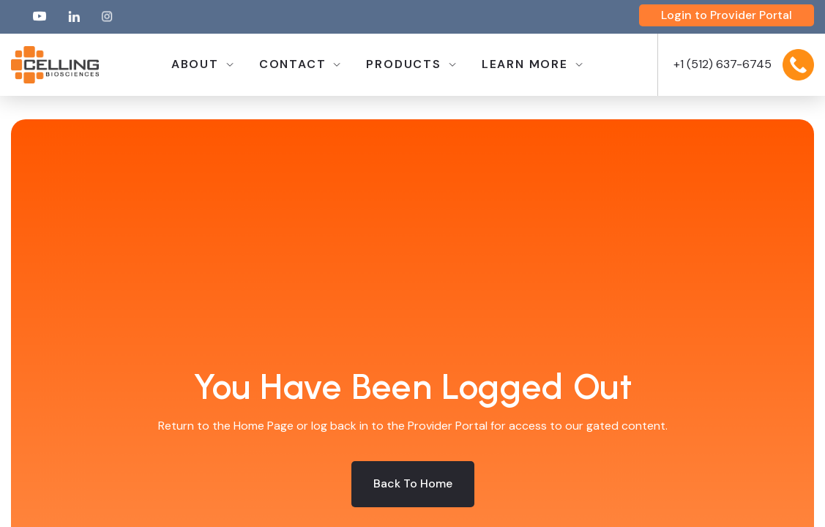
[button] (202, 65)
